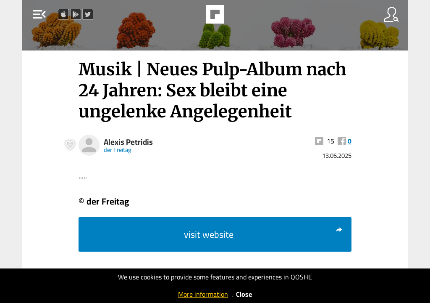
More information (203, 294)
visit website (263, 234)
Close (244, 294)
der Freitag (117, 149)
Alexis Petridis (128, 142)
